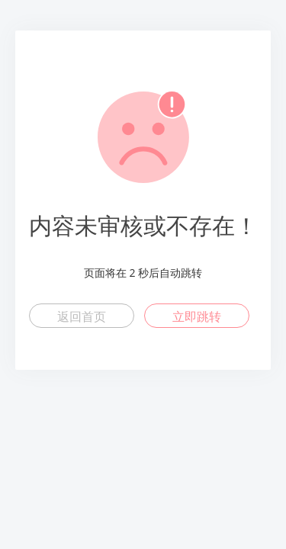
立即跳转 (196, 316)
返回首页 (81, 316)
